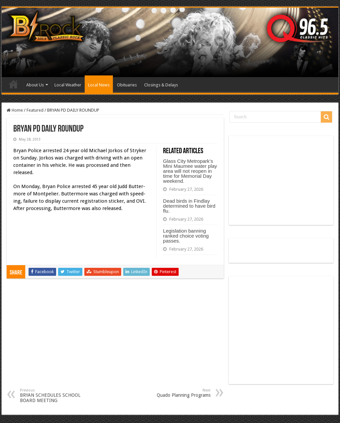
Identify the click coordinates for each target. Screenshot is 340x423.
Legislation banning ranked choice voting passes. (186, 236)
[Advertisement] (115, 338)
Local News (99, 84)
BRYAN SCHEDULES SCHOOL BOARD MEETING (54, 395)
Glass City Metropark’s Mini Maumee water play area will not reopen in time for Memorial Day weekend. (190, 171)
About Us (35, 84)
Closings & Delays (161, 84)
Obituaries (127, 84)
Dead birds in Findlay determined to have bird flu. (189, 206)
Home (13, 84)
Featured (35, 110)
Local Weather (67, 84)
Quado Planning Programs (176, 393)
